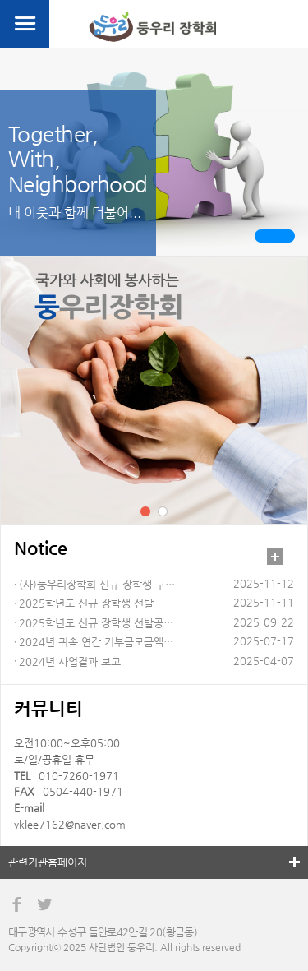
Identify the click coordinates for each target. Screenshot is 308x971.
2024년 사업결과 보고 (70, 661)
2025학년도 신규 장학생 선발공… (96, 623)
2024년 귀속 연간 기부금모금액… (96, 642)
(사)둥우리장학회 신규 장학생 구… (97, 584)
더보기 (275, 556)
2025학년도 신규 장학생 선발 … (93, 603)
